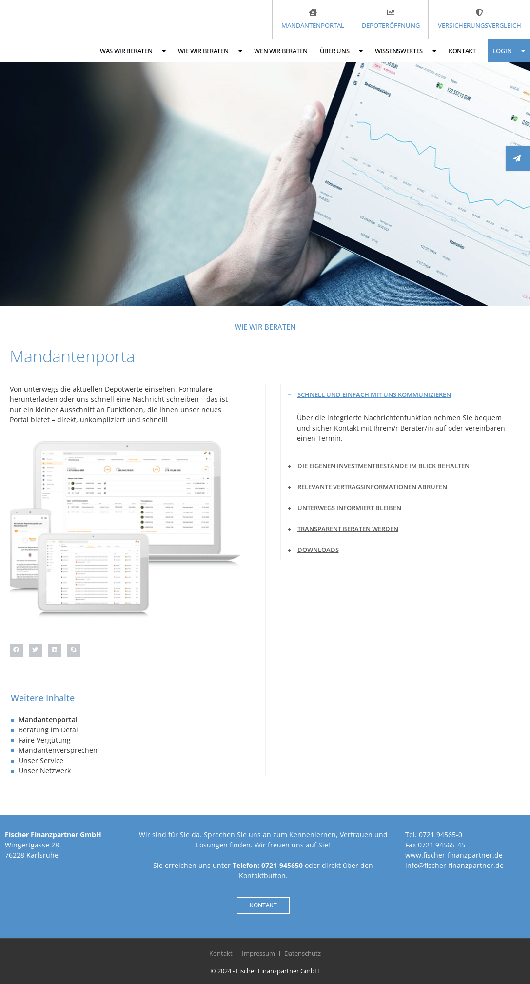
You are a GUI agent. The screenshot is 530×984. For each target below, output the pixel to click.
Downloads (318, 549)
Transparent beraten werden (347, 528)
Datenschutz (302, 953)
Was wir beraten (133, 51)
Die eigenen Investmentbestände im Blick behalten (383, 465)
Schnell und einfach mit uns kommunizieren (374, 394)
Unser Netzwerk (45, 770)
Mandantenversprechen (58, 750)
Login (509, 51)
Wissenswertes (405, 51)
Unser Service (41, 760)
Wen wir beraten (281, 50)
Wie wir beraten (210, 51)
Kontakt (462, 50)
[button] (16, 650)
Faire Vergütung (45, 740)
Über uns (341, 51)
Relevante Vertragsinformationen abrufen (372, 486)
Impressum (258, 953)
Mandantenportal (48, 719)
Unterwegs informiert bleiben (349, 507)
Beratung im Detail (49, 729)
